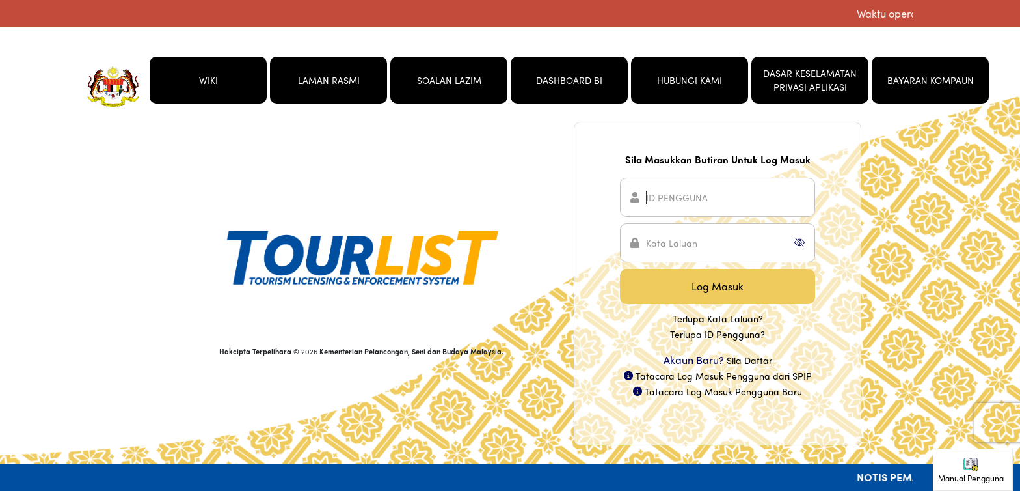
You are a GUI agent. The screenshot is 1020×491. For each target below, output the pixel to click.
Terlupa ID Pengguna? (717, 334)
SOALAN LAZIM (449, 80)
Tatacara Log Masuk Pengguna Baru (723, 391)
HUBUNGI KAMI (689, 80)
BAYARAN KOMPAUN (930, 80)
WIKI (208, 80)
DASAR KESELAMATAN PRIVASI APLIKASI (810, 79)
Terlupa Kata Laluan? (718, 318)
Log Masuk (717, 286)
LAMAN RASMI (329, 80)
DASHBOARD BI (569, 80)
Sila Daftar (749, 360)
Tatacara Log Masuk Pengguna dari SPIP (724, 375)
